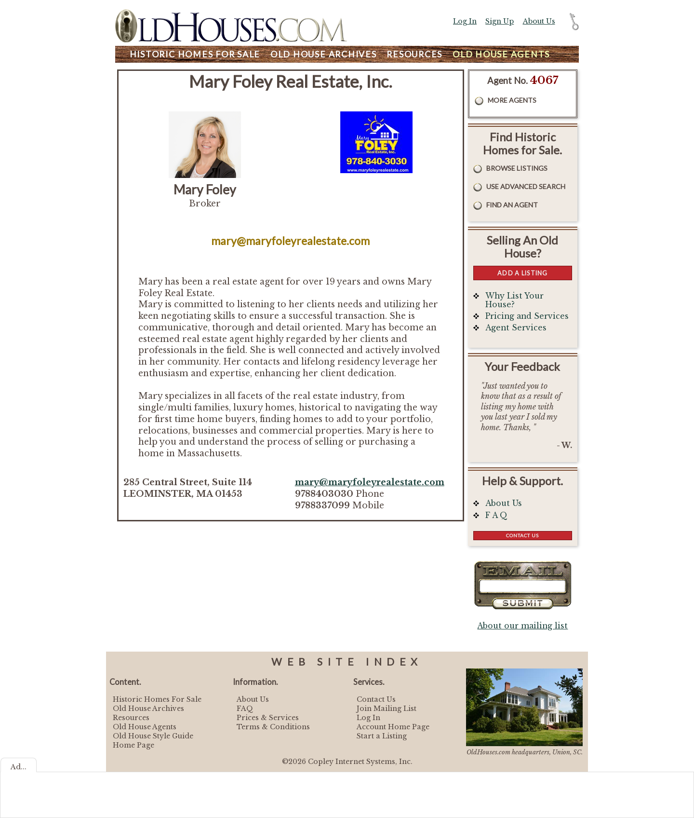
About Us (539, 21)
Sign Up (499, 21)
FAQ (245, 708)
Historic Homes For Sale (157, 699)
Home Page (133, 745)
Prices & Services (268, 717)
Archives (323, 54)
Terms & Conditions (273, 727)
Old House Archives (148, 708)
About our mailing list (522, 625)
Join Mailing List (386, 708)
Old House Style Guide (153, 736)
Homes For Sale (195, 54)
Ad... (19, 767)
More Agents (512, 100)
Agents (501, 54)
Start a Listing (382, 736)
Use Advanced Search (525, 186)
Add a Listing (522, 273)
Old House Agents (144, 727)
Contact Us (522, 535)
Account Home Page (393, 727)
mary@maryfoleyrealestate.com (369, 482)
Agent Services (516, 328)
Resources (414, 54)
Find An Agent (512, 205)
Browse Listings (516, 168)
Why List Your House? (514, 300)
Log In (465, 21)
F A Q (496, 515)
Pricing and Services (527, 316)
